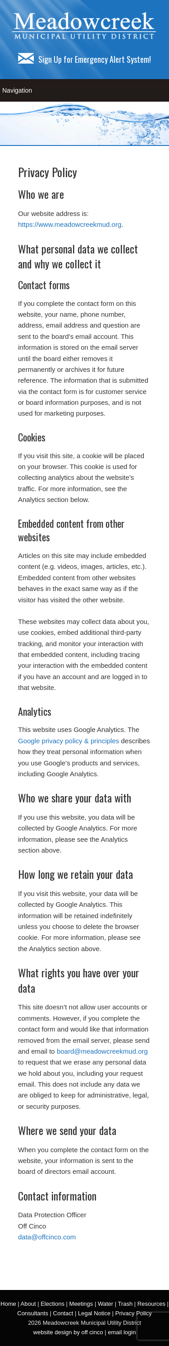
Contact (63, 1313)
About (28, 1303)
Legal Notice (94, 1313)
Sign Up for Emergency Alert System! (84, 59)
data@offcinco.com (47, 1237)
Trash (125, 1303)
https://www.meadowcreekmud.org (69, 224)
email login (122, 1332)
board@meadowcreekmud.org (102, 1051)
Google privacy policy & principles (68, 741)
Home (8, 1303)
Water (105, 1303)
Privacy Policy (133, 1313)
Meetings (81, 1303)
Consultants (32, 1313)
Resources (151, 1303)
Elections (52, 1303)
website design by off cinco (68, 1332)
